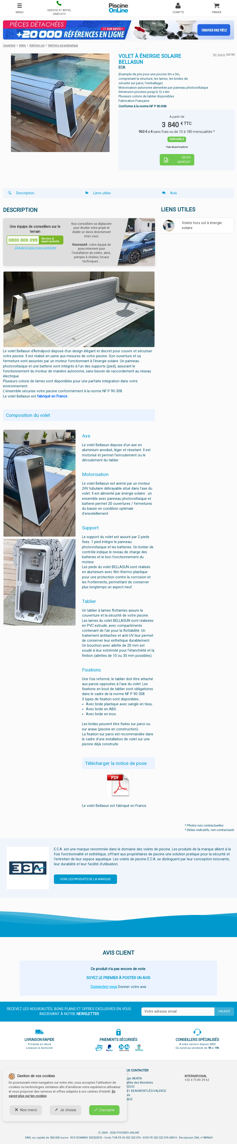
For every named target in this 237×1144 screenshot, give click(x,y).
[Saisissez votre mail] (178, 1011)
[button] (59, 8)
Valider (224, 1011)
